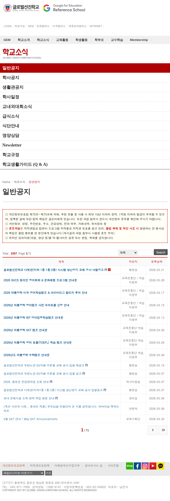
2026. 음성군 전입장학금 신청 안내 (26, 382)
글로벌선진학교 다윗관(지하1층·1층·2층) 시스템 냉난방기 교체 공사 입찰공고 (53, 390)
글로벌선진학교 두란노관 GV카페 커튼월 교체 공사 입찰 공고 (42, 373)
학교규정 (10, 154)
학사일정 (10, 97)
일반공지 (10, 68)
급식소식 (10, 116)
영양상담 (10, 135)
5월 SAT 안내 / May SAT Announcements (31, 419)
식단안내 (10, 125)
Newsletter (12, 145)
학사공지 (10, 77)
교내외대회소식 (17, 106)
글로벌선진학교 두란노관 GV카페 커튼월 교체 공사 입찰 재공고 (44, 365)
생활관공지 (12, 87)
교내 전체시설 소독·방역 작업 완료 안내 (29, 398)
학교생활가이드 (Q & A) (25, 164)
